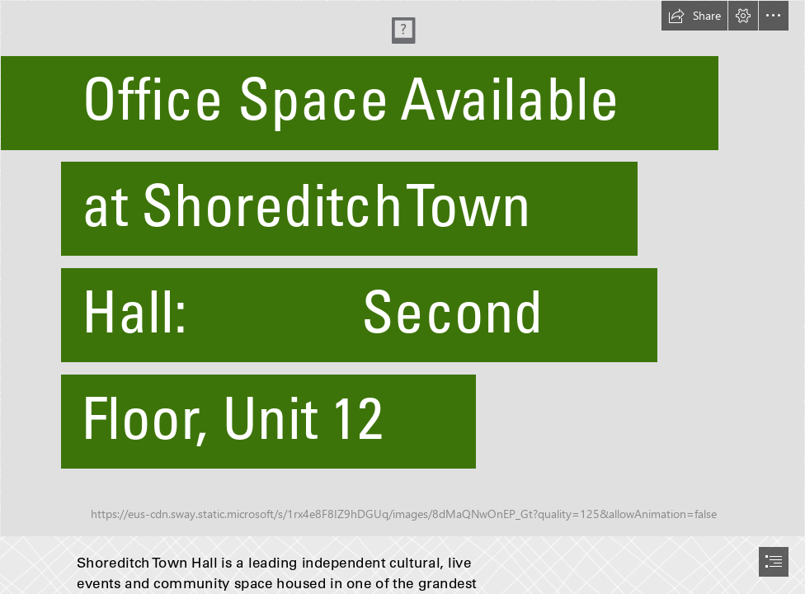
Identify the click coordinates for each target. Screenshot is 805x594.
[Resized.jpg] (402, 268)
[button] (694, 16)
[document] (402, 297)
